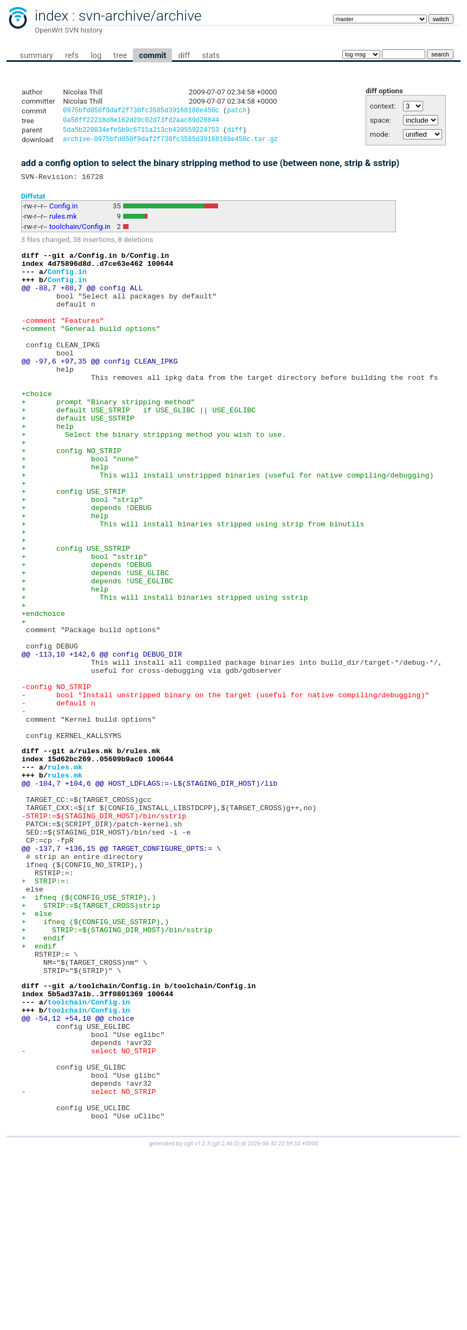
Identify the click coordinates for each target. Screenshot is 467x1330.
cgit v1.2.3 (196, 1319)
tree (120, 55)
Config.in (63, 211)
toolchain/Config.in (80, 232)
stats (211, 55)
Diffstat (33, 201)
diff (184, 55)
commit (152, 55)
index (51, 15)
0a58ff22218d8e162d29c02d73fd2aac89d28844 (141, 121)
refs (72, 55)
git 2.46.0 (226, 1319)
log (96, 55)
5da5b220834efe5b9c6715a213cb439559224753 (141, 132)
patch (236, 111)
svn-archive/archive (140, 15)
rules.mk (63, 222)
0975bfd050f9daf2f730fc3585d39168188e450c (141, 111)
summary (36, 55)
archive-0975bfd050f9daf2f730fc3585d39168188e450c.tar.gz (170, 143)
